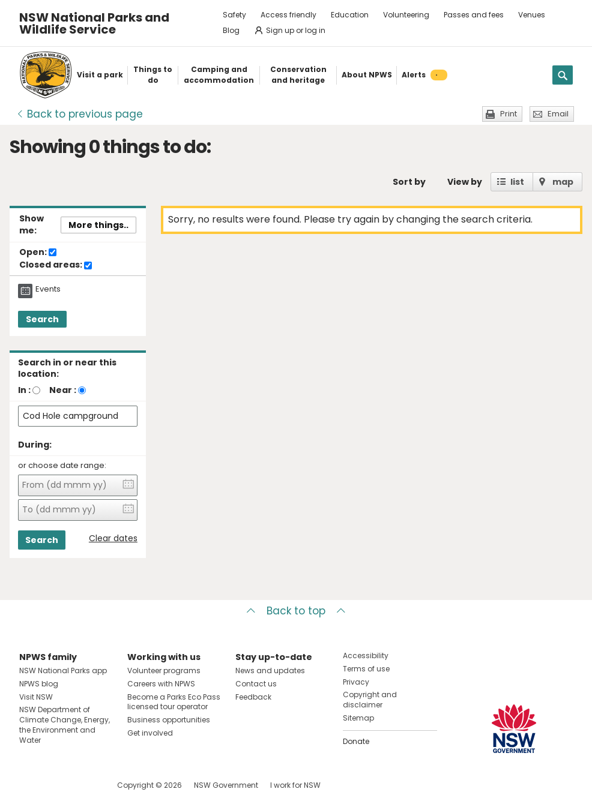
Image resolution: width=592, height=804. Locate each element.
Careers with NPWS (161, 684)
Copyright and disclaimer (370, 699)
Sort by (409, 182)
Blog (231, 30)
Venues (531, 15)
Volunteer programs (164, 670)
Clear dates (113, 538)
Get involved (150, 733)
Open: (37, 252)
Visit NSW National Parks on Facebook (30, 785)
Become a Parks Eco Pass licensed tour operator (173, 702)
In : (24, 390)
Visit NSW (36, 697)
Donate (356, 741)
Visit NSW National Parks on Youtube (82, 785)
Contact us (256, 684)
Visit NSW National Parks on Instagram (56, 785)
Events (48, 289)
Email (558, 113)
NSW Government (226, 785)
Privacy (356, 682)
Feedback (253, 697)
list (517, 182)
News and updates (270, 670)
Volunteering (406, 15)
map (562, 182)
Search (42, 319)
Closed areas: (55, 265)
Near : (62, 390)
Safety (234, 15)
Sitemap (358, 718)
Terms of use (366, 669)
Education (350, 15)
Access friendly (288, 15)
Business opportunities (168, 720)
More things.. (98, 225)
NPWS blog (38, 684)
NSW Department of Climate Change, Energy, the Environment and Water (64, 724)
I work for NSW (295, 785)
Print (508, 113)
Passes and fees (474, 15)
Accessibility (365, 655)
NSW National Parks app (63, 670)
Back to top (296, 611)
